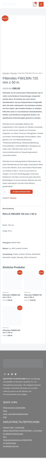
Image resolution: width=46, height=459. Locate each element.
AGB (5, 418)
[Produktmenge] (6, 193)
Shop (5, 412)
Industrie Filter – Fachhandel (13, 429)
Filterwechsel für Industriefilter (14, 409)
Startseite (6, 74)
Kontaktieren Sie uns (11, 447)
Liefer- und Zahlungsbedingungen (15, 415)
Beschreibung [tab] (8, 210)
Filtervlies (13, 74)
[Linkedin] (12, 375)
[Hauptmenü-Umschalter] (41, 4)
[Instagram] (5, 375)
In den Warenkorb (21, 193)
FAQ (4, 438)
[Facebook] (15, 375)
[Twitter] (8, 375)
